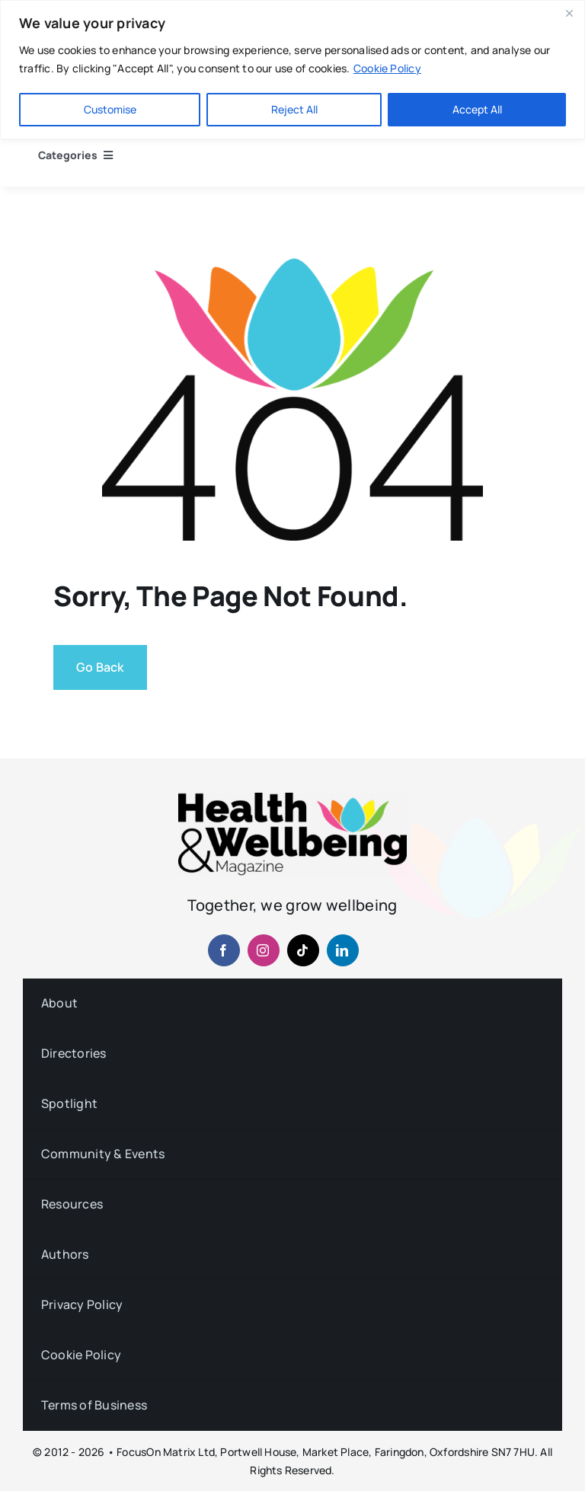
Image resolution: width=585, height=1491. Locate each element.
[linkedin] (343, 950)
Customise (110, 109)
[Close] (569, 13)
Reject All (294, 109)
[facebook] (224, 950)
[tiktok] (303, 950)
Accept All (477, 109)
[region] (292, 69)
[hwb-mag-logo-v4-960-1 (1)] (292, 798)
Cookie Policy (387, 68)
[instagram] (264, 950)
